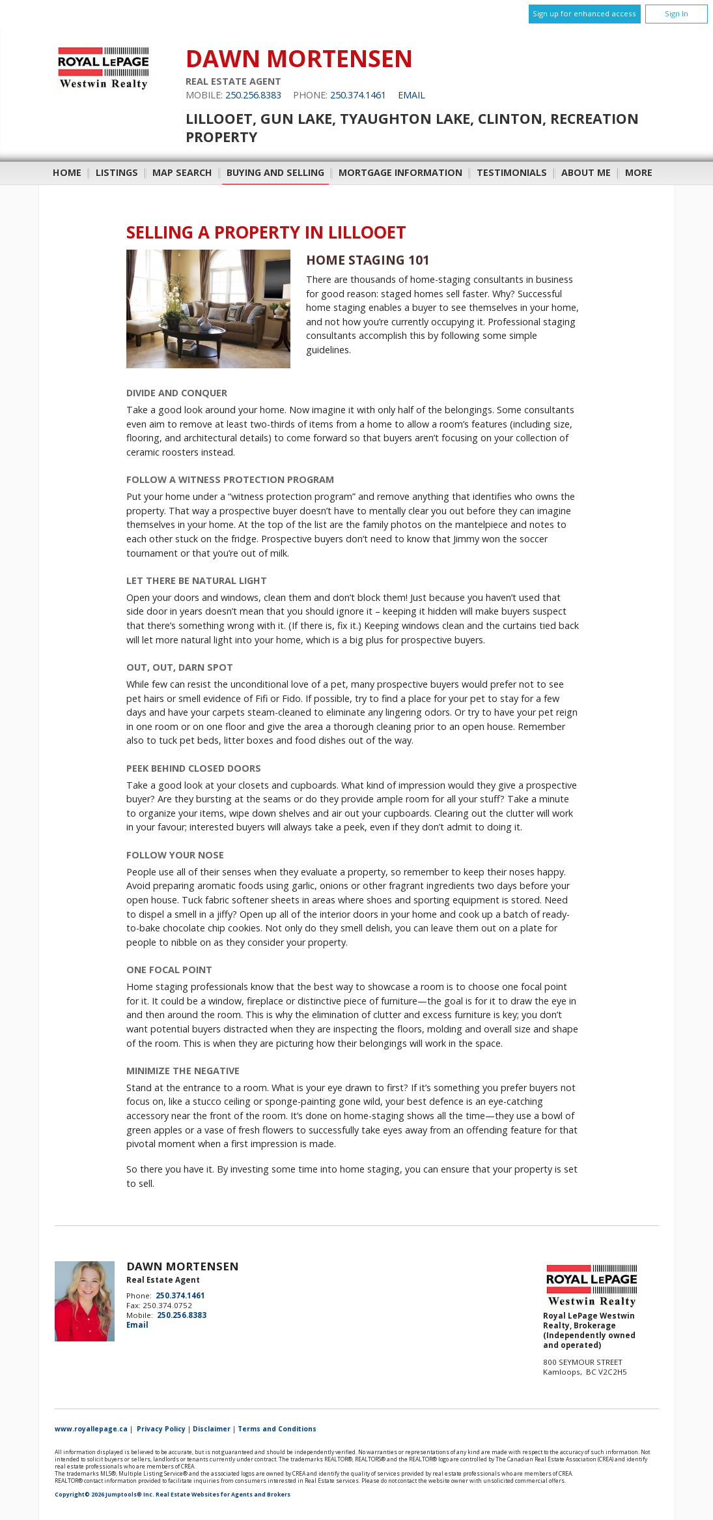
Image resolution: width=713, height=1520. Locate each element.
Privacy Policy (161, 1428)
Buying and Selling (275, 172)
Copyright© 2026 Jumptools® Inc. (104, 1494)
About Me (586, 172)
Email (411, 95)
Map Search (182, 172)
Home (67, 172)
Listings (117, 172)
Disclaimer (212, 1428)
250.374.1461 (358, 95)
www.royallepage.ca (91, 1428)
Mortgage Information (400, 172)
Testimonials (512, 172)
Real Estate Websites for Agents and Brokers (223, 1494)
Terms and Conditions (277, 1428)
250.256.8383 (253, 95)
